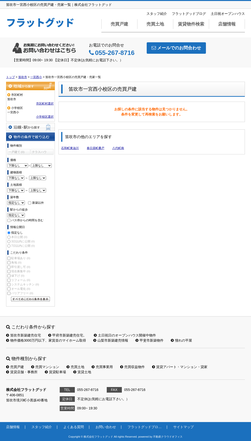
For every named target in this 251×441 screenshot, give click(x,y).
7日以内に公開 (23, 245)
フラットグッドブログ (189, 14)
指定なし (17, 232)
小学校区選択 (45, 116)
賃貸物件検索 (191, 24)
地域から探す (30, 86)
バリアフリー (22, 293)
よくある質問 (73, 427)
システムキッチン (25, 284)
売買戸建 (119, 24)
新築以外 (38, 202)
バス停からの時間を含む (27, 220)
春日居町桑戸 (95, 148)
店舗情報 (227, 24)
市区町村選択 (45, 103)
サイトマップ (183, 427)
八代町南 (118, 148)
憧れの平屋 (181, 340)
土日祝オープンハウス (228, 14)
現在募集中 (20, 271)
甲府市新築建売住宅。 (67, 335)
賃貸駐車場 (55, 372)
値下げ (17, 275)
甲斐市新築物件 (149, 340)
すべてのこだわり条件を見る (30, 299)
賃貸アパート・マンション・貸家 (179, 367)
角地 (16, 262)
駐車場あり (20, 258)
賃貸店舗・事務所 (22, 372)
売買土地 (155, 24)
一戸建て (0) (16, 152)
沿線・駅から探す (30, 127)
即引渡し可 (20, 267)
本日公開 (19, 237)
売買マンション (45, 367)
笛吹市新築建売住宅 (23, 335)
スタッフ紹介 (156, 14)
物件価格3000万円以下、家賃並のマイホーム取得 (46, 340)
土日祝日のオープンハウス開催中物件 (125, 335)
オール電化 (20, 289)
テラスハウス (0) (39, 152)
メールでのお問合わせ (176, 47)
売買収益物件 (132, 367)
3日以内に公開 (23, 241)
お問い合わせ (106, 427)
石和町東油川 (70, 148)
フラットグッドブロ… (144, 427)
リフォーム (20, 280)
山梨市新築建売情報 (110, 340)
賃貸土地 (82, 372)
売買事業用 (102, 367)
